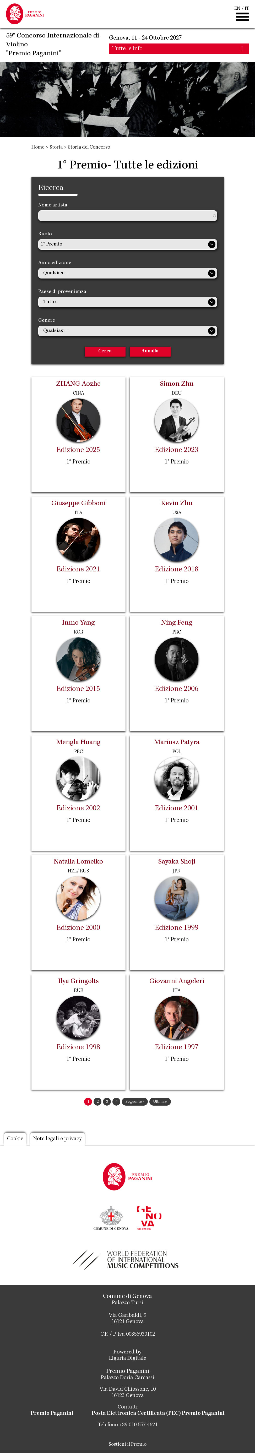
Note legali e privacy (57, 1139)
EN (237, 8)
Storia (56, 147)
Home (37, 147)
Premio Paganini (52, 1414)
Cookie (15, 1139)
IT (247, 8)
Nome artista (52, 205)
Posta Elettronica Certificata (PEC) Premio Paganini (158, 1414)
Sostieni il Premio (128, 1444)
